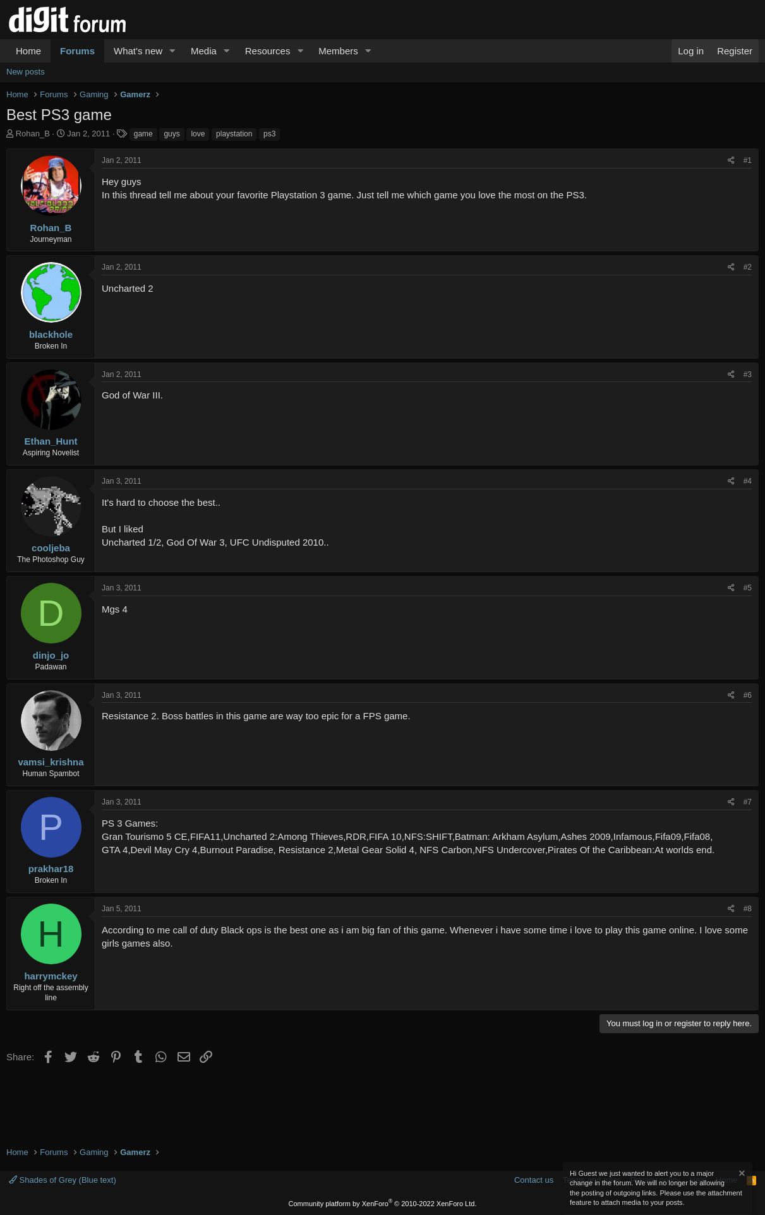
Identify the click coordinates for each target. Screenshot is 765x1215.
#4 (748, 481)
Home (28, 50)
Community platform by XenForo (383, 1203)
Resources (268, 50)
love (198, 133)
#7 (748, 802)
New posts (25, 71)
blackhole (51, 334)
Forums (77, 50)
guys (171, 133)
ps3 (269, 133)
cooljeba (51, 547)
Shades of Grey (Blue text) (62, 1180)
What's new (138, 50)
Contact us (533, 1180)
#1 (748, 160)
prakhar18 (51, 868)
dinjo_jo (51, 655)
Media (204, 50)
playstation (234, 133)
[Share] (731, 160)
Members (338, 50)
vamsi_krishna (50, 762)
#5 (748, 588)
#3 (748, 374)
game (143, 133)
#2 (748, 267)
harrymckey (50, 976)
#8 (748, 908)
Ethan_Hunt (50, 441)
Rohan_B (33, 133)
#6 (748, 695)
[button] (172, 51)
